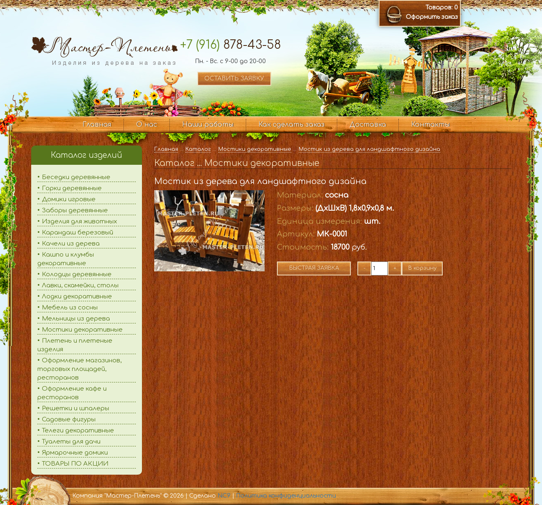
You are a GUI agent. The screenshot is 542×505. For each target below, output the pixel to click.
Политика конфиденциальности (286, 496)
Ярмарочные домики (75, 452)
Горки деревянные (72, 188)
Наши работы (207, 124)
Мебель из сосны (70, 307)
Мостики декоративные (82, 329)
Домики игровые (69, 199)
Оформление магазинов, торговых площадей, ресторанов (79, 369)
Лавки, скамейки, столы (80, 285)
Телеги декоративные (78, 430)
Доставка (368, 124)
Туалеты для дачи (71, 441)
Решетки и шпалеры (75, 408)
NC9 (224, 496)
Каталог (198, 149)
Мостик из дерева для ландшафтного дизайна (369, 149)
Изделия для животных (79, 221)
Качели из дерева (71, 243)
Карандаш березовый (77, 232)
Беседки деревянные (76, 177)
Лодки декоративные (77, 296)
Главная (96, 124)
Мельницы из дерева (76, 318)
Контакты (430, 124)
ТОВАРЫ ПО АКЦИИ (75, 463)
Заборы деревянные (75, 210)
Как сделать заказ (291, 124)
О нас (146, 124)
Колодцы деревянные (77, 274)
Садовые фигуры (69, 419)
